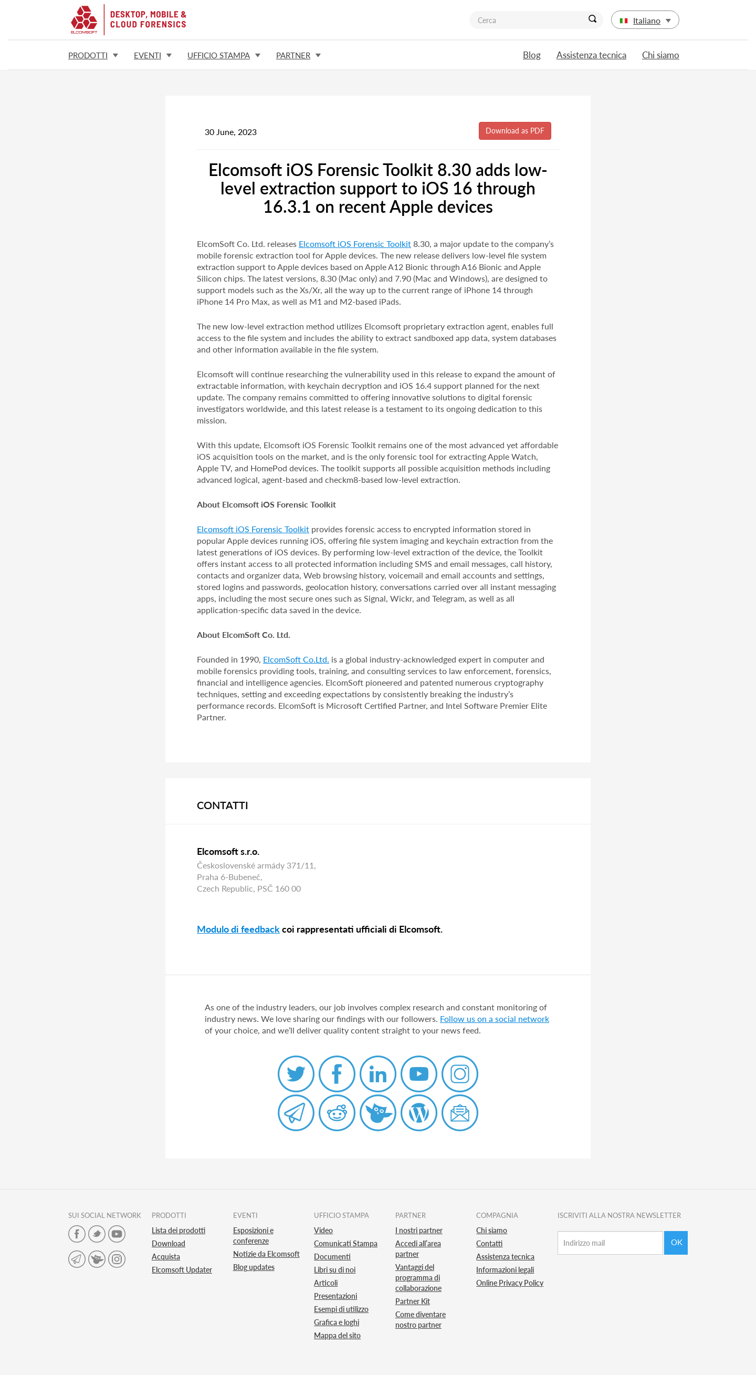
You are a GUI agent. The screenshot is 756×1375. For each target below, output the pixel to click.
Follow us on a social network (494, 1019)
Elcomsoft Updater (182, 1269)
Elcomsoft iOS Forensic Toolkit (355, 244)
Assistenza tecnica (591, 54)
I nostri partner (419, 1230)
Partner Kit (412, 1301)
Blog (532, 54)
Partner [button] (298, 55)
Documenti (332, 1256)
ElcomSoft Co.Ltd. (296, 659)
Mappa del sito (337, 1335)
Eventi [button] (153, 55)
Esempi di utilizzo (341, 1309)
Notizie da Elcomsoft (266, 1253)
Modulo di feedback (238, 929)
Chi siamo (660, 54)
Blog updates (254, 1267)
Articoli (326, 1282)
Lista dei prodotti (178, 1230)
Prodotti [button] (93, 55)
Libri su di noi (334, 1269)
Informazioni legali (505, 1269)
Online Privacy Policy (509, 1282)
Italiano (645, 20)
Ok (676, 1242)
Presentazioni (335, 1295)
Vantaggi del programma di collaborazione (418, 1278)
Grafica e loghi (336, 1322)
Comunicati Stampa (345, 1243)
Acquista (166, 1256)
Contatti (489, 1243)
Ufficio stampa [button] (223, 55)
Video (323, 1230)
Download (168, 1243)
